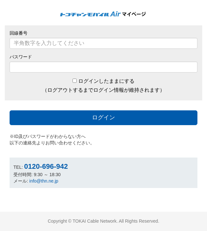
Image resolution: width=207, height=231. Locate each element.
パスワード (21, 56)
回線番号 (18, 33)
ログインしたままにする (106, 81)
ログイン (103, 117)
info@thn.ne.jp (43, 181)
